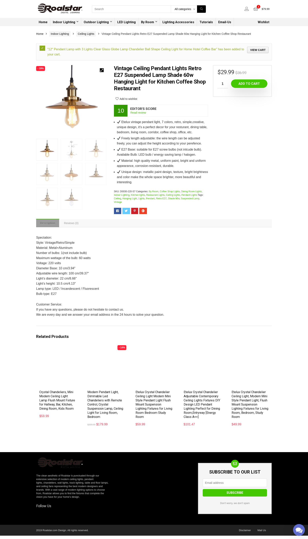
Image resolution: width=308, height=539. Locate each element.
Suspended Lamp (190, 198)
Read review (138, 112)
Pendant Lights (189, 195)
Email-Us (224, 22)
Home (43, 22)
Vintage (118, 202)
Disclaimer (245, 533)
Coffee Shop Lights (170, 191)
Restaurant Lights (155, 195)
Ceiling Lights (86, 33)
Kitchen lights (138, 195)
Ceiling (117, 198)
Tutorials (206, 22)
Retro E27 (161, 198)
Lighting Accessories (178, 22)
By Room (147, 22)
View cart (258, 50)
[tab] (48, 223)
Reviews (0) (73, 223)
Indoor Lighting (64, 22)
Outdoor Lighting (96, 22)
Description (48, 223)
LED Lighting (126, 22)
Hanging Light (129, 198)
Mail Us (262, 533)
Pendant (150, 198)
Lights (141, 198)
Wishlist (263, 22)
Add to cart (249, 84)
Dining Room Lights (191, 191)
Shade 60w (174, 198)
